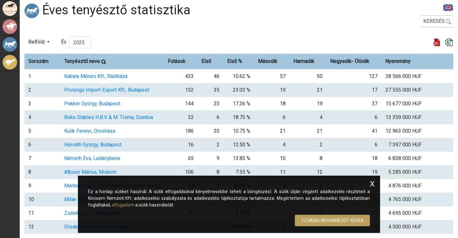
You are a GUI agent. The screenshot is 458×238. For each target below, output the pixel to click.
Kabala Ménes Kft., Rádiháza (96, 76)
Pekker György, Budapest (92, 104)
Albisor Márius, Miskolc (90, 172)
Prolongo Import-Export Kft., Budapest (106, 90)
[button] (38, 42)
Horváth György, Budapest (92, 145)
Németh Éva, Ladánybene (92, 158)
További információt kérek (332, 220)
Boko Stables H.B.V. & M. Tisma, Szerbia (108, 117)
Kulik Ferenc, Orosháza (89, 131)
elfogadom (123, 204)
